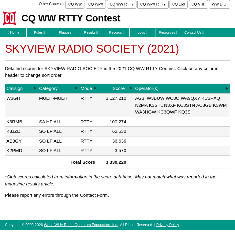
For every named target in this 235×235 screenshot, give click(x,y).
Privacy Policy (167, 225)
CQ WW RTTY (122, 4)
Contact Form (94, 195)
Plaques (65, 32)
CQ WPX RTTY (153, 4)
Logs (142, 32)
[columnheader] (21, 89)
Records (116, 32)
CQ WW (75, 4)
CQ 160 (178, 4)
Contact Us (194, 32)
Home (13, 32)
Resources (168, 32)
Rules (39, 32)
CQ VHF (198, 4)
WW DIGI (219, 4)
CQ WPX (95, 4)
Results (91, 32)
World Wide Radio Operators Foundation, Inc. (81, 225)
